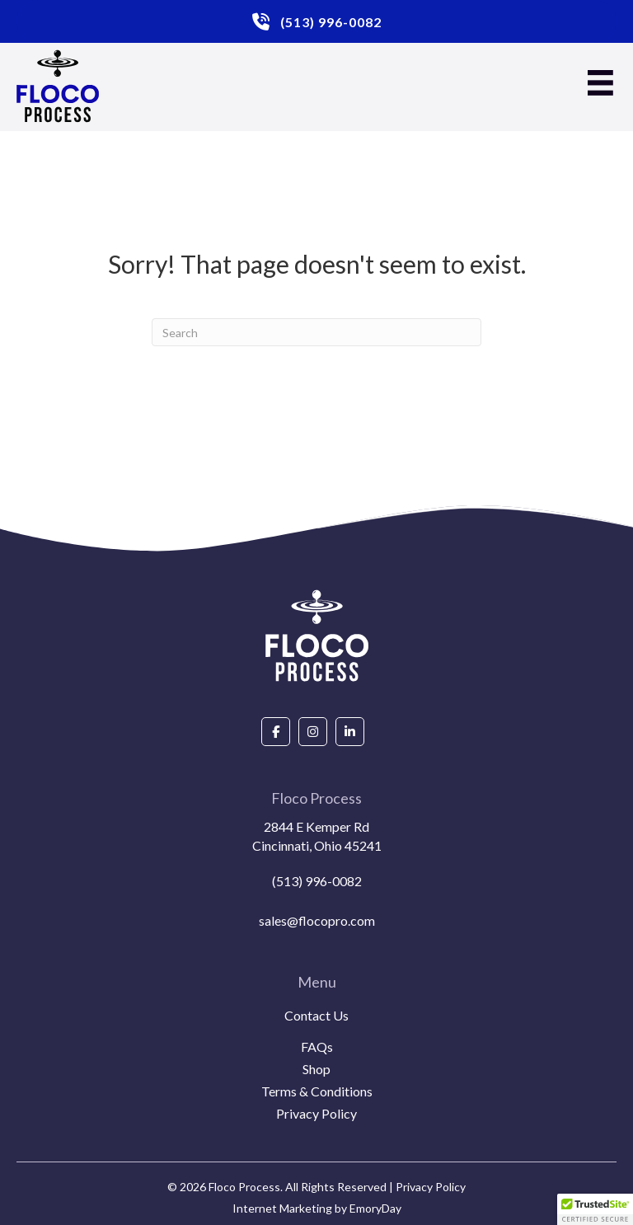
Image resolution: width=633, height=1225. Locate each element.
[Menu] (600, 83)
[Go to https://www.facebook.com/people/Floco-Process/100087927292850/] (275, 731)
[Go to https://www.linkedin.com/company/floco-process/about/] (349, 731)
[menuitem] (316, 1035)
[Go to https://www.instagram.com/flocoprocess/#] (312, 731)
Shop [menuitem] (316, 1070)
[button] (595, 1209)
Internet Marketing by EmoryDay (316, 1208)
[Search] (316, 332)
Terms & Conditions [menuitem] (317, 1092)
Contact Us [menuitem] (316, 1016)
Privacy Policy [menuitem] (316, 1114)
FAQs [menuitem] (317, 1047)
